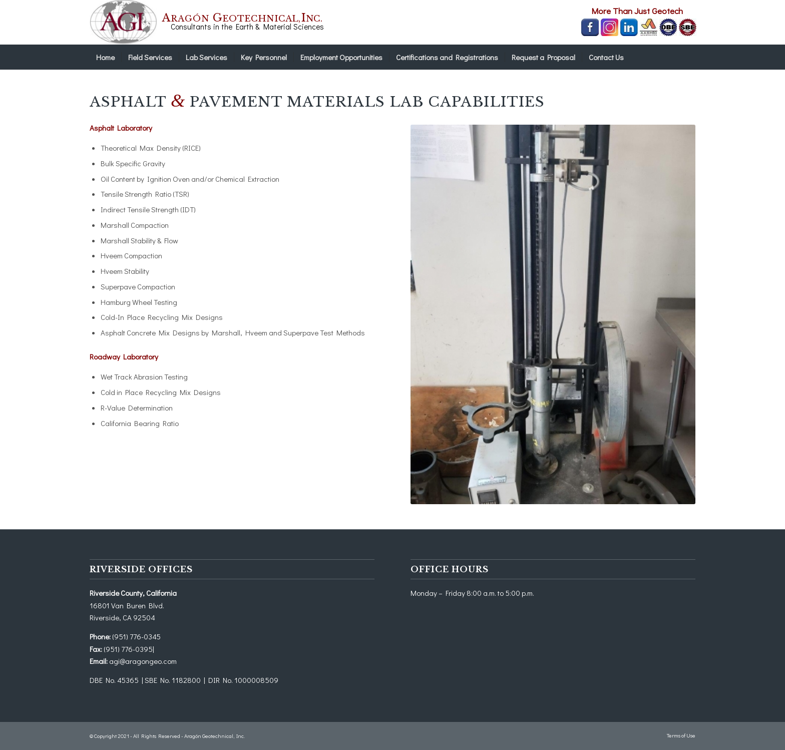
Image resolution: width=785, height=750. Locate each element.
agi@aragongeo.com (143, 661)
